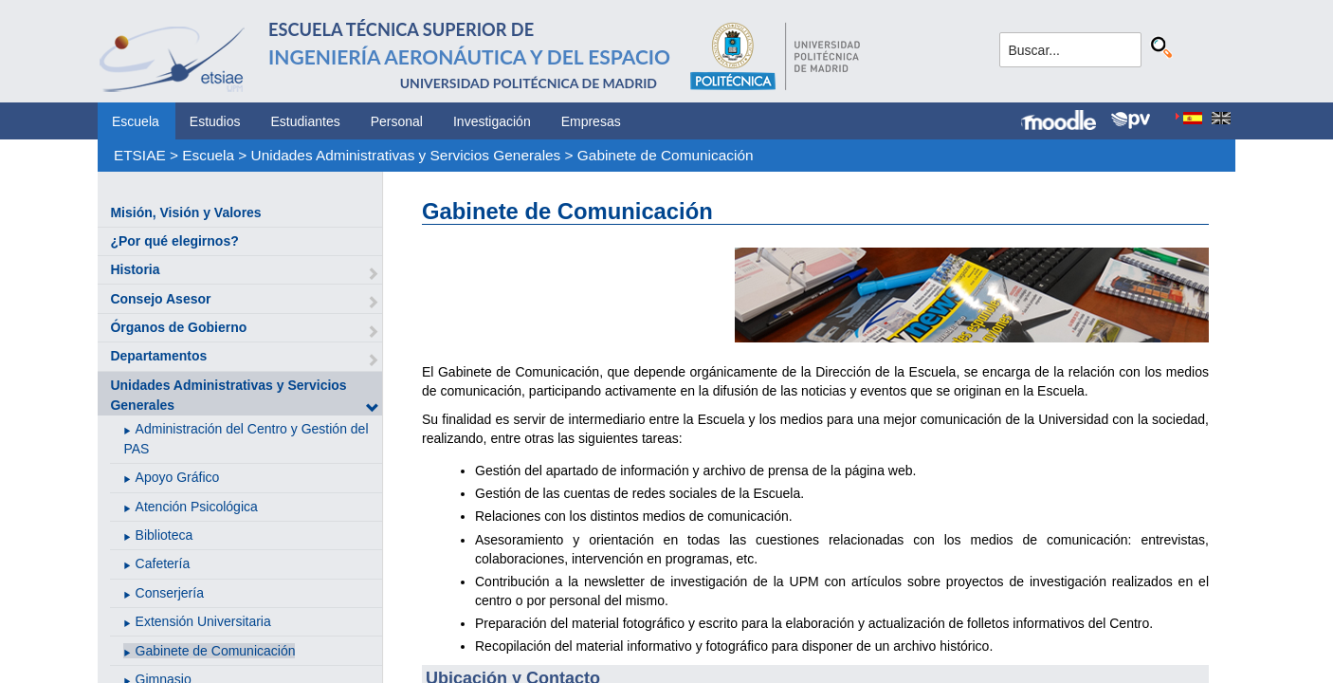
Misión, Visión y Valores (185, 212)
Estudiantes (305, 121)
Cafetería (163, 563)
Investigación (492, 121)
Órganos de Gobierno (178, 327)
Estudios (215, 121)
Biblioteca (164, 535)
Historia (134, 269)
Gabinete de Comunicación (665, 155)
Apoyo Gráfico (178, 477)
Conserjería (170, 592)
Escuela (135, 121)
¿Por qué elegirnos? (174, 241)
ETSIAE (140, 155)
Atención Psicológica (197, 506)
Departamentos (158, 355)
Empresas (591, 121)
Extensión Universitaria (203, 621)
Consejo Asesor (160, 298)
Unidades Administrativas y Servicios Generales (406, 155)
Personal (397, 121)
